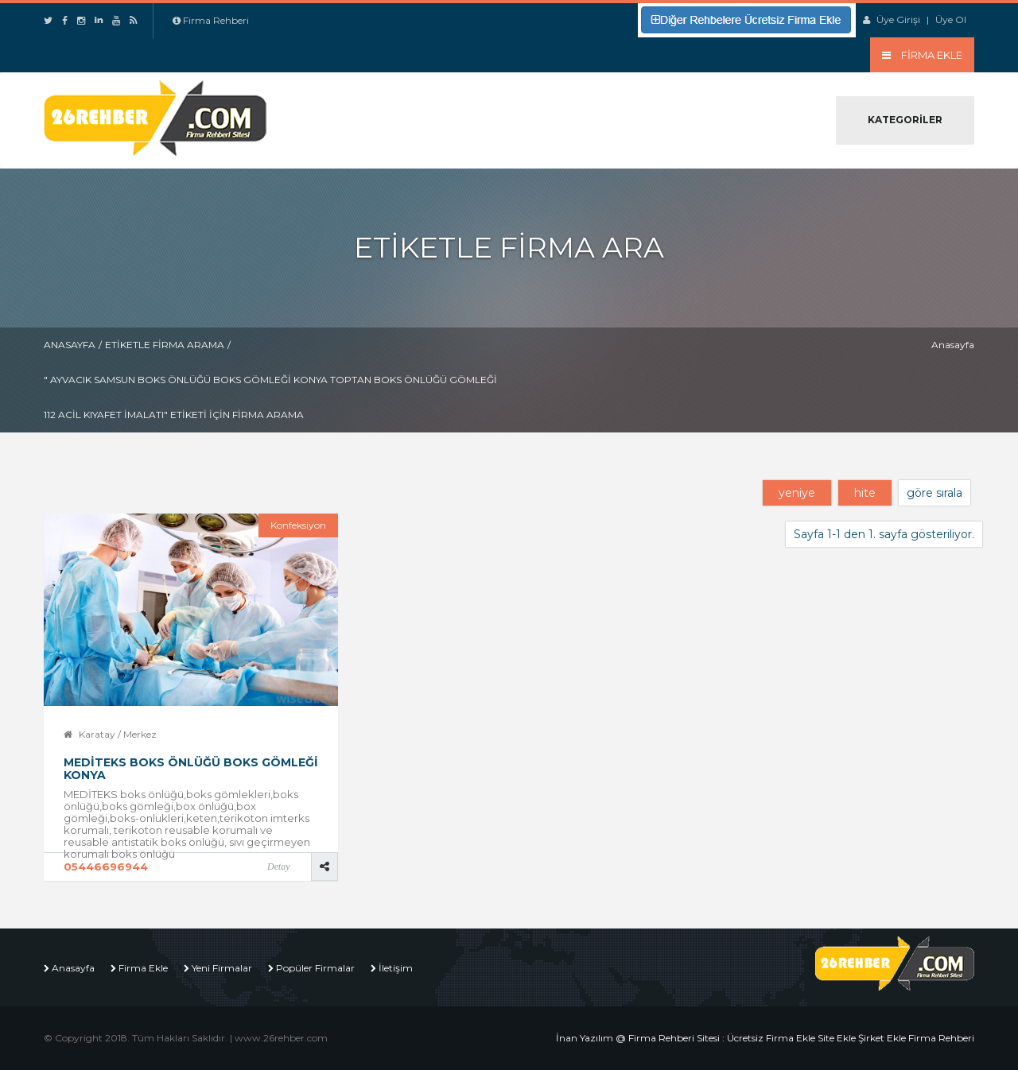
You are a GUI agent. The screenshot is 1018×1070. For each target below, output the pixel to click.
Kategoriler (905, 120)
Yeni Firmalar (222, 968)
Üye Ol (950, 19)
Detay (278, 866)
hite (865, 493)
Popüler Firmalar (315, 968)
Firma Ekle (143, 968)
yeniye (797, 493)
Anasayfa (69, 345)
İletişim (396, 968)
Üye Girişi (898, 19)
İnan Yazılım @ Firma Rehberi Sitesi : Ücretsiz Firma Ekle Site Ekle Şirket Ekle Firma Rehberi (765, 1038)
